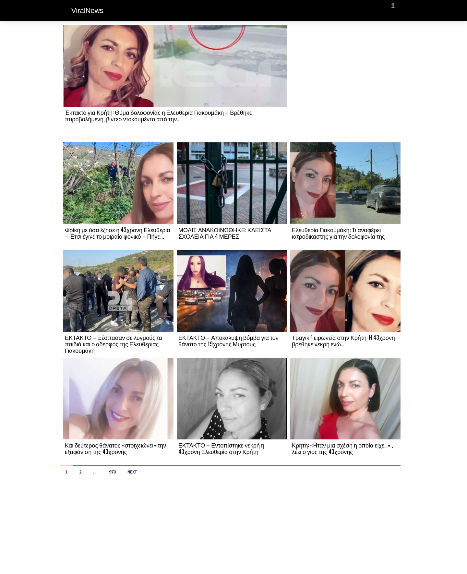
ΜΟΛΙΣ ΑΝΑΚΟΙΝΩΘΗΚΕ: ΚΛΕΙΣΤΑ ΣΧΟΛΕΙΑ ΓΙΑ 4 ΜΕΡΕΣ (224, 232)
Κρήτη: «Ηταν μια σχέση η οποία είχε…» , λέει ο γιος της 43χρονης (342, 448)
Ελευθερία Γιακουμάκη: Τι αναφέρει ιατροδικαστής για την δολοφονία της (338, 232)
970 (112, 472)
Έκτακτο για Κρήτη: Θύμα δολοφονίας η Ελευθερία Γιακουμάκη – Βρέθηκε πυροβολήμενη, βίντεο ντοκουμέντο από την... (158, 115)
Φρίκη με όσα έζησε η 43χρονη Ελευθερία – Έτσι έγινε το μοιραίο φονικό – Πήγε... (117, 232)
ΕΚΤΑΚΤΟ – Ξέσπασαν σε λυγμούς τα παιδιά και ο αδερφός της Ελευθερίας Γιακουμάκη (113, 343)
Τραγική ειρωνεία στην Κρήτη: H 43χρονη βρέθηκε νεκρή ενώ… (343, 340)
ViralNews (87, 10)
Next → (134, 472)
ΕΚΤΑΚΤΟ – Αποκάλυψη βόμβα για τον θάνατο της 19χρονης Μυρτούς (228, 340)
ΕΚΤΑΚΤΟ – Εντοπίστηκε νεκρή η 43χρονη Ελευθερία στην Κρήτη (221, 448)
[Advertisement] (345, 83)
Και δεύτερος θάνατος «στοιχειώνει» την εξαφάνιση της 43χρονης (115, 448)
